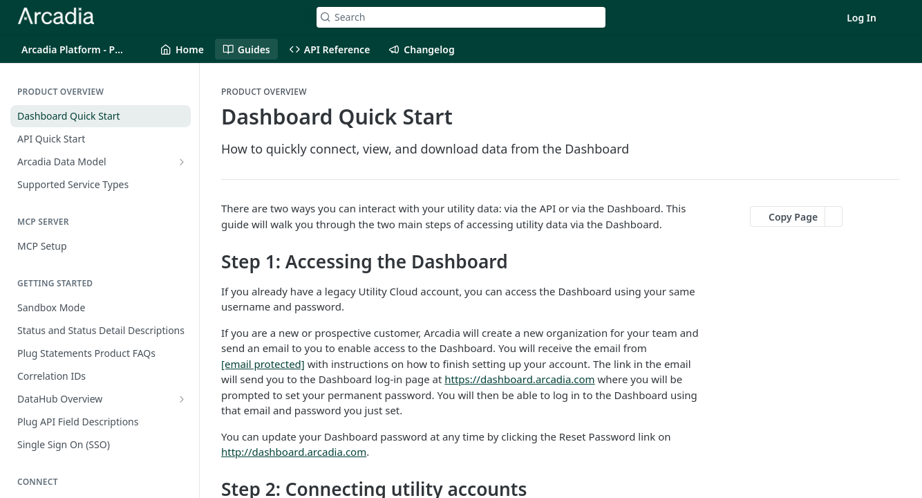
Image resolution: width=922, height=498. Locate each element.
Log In (861, 17)
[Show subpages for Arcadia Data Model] (181, 161)
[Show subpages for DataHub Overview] (181, 399)
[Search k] (461, 17)
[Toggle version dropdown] (81, 49)
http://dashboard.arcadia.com (293, 452)
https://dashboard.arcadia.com (519, 379)
